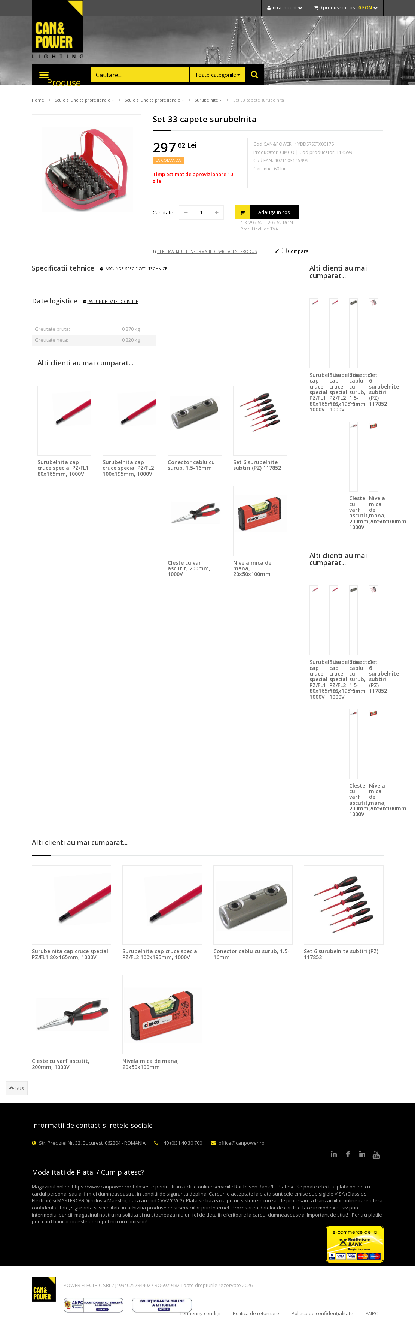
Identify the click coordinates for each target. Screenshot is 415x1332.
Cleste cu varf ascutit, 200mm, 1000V (189, 568)
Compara (295, 251)
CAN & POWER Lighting (57, 30)
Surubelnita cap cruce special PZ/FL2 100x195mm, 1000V (128, 468)
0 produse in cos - (346, 7)
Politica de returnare (256, 1313)
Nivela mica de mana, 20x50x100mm (150, 1063)
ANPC (372, 1313)
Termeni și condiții (200, 1313)
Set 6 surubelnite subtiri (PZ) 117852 (257, 465)
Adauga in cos (262, 212)
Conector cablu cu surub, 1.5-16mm (191, 465)
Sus (16, 1088)
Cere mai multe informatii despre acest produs (205, 251)
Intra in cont (284, 7)
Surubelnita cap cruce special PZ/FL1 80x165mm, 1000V (63, 468)
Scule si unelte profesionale (84, 100)
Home (38, 100)
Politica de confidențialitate (322, 1313)
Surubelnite (208, 100)
